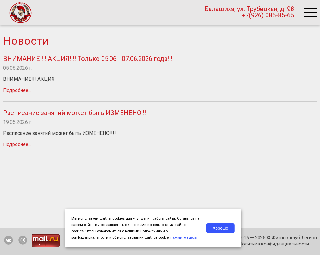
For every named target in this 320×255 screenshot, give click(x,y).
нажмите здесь (183, 237)
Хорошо (220, 228)
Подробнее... (17, 90)
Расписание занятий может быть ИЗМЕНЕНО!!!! (75, 113)
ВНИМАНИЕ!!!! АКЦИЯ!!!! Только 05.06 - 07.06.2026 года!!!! (88, 58)
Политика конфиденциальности (274, 244)
